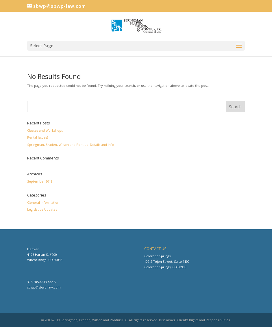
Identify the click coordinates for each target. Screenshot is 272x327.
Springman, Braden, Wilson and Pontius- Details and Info (70, 144)
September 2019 (40, 181)
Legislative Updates (42, 209)
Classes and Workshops (45, 130)
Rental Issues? (37, 137)
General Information (43, 202)
